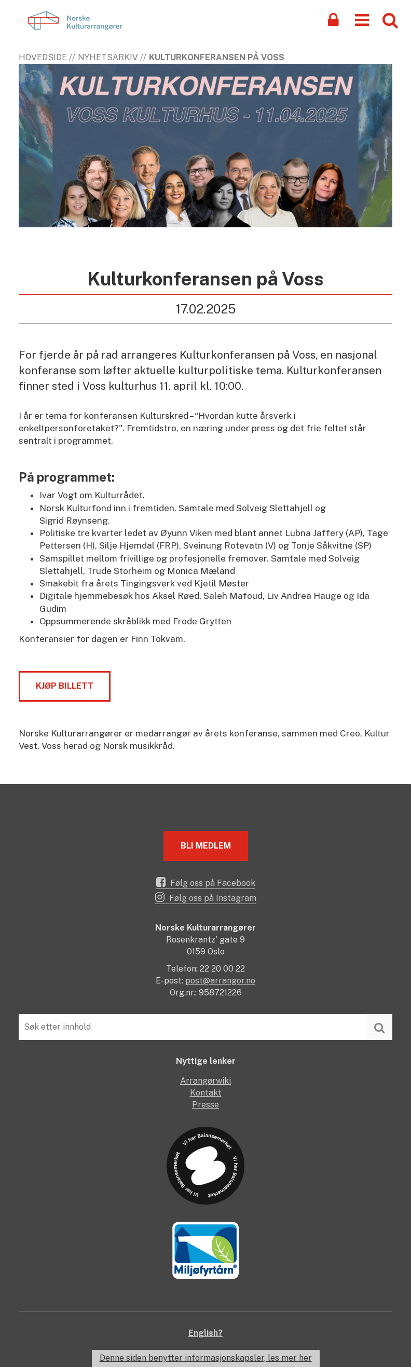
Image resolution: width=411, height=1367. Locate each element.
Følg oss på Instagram (205, 897)
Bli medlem (206, 846)
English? (205, 1333)
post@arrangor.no (220, 981)
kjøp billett (64, 686)
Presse (205, 1105)
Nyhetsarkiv (108, 57)
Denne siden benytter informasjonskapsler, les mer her (206, 1358)
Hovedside (43, 57)
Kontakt (206, 1093)
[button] (362, 19)
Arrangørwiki (205, 1081)
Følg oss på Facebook (205, 882)
